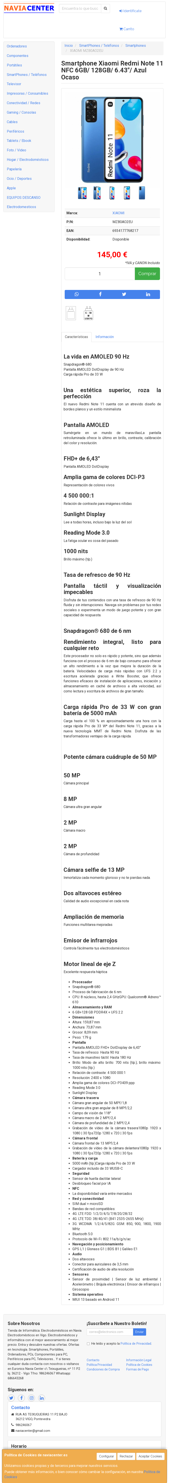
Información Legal (138, 1360)
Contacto (93, 1360)
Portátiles (14, 65)
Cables (12, 122)
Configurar (106, 1456)
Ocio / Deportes (19, 179)
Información (105, 337)
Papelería (14, 169)
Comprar (147, 273)
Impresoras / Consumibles (27, 93)
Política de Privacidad (136, 1344)
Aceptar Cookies (150, 1456)
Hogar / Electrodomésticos (28, 160)
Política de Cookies (139, 1364)
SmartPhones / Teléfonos (27, 75)
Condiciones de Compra (103, 1369)
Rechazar (126, 1456)
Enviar (139, 1332)
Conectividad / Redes (23, 103)
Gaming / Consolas (21, 112)
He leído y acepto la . (121, 1344)
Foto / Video (16, 150)
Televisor (14, 84)
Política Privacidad (99, 1364)
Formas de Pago (137, 1369)
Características (76, 337)
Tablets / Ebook (19, 141)
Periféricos (15, 131)
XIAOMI (118, 213)
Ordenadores (17, 46)
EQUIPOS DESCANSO (23, 197)
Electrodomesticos (21, 207)
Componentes (17, 56)
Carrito (126, 29)
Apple (11, 188)
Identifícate (130, 11)
